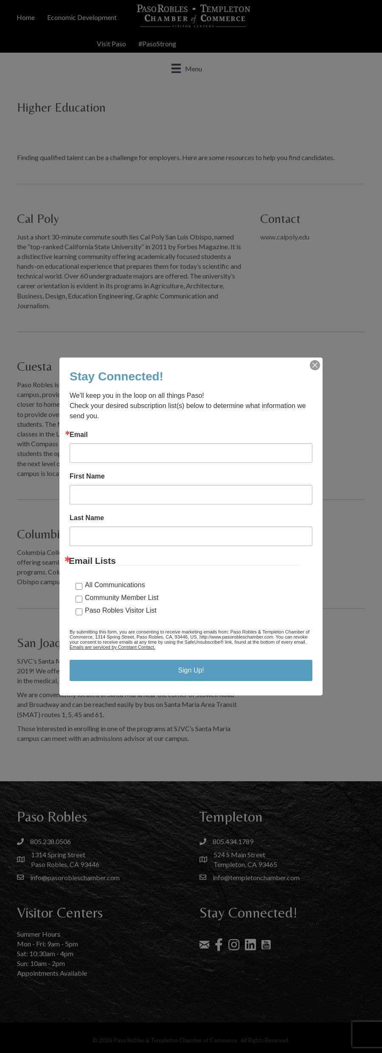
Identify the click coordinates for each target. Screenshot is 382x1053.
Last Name (87, 518)
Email (79, 434)
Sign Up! (191, 670)
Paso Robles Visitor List (121, 610)
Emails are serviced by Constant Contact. (112, 647)
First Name (87, 476)
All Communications (115, 584)
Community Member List (121, 597)
